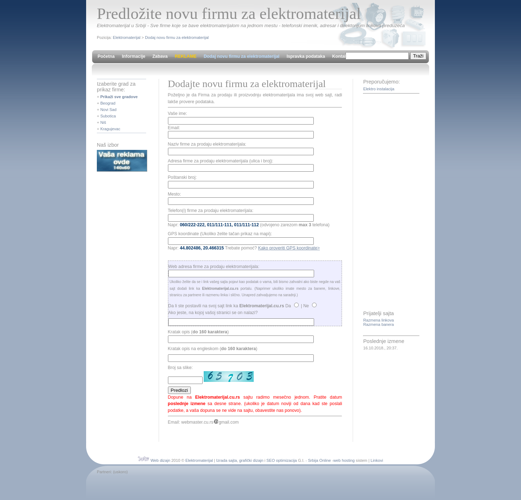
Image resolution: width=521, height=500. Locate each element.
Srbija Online (319, 460)
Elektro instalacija (378, 89)
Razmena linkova (378, 320)
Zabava (160, 56)
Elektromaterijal (126, 37)
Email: (174, 127)
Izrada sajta (226, 460)
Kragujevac (110, 129)
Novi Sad (108, 109)
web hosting (344, 460)
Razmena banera (378, 324)
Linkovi (377, 460)
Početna (106, 56)
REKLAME (186, 56)
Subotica (108, 116)
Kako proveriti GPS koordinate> (289, 248)
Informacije (133, 56)
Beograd (107, 103)
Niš (103, 122)
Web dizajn (160, 460)
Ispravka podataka (306, 56)
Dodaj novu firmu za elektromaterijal (177, 37)
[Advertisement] (391, 203)
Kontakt (340, 56)
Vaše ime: (177, 113)
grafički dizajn (251, 460)
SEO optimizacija (282, 460)
